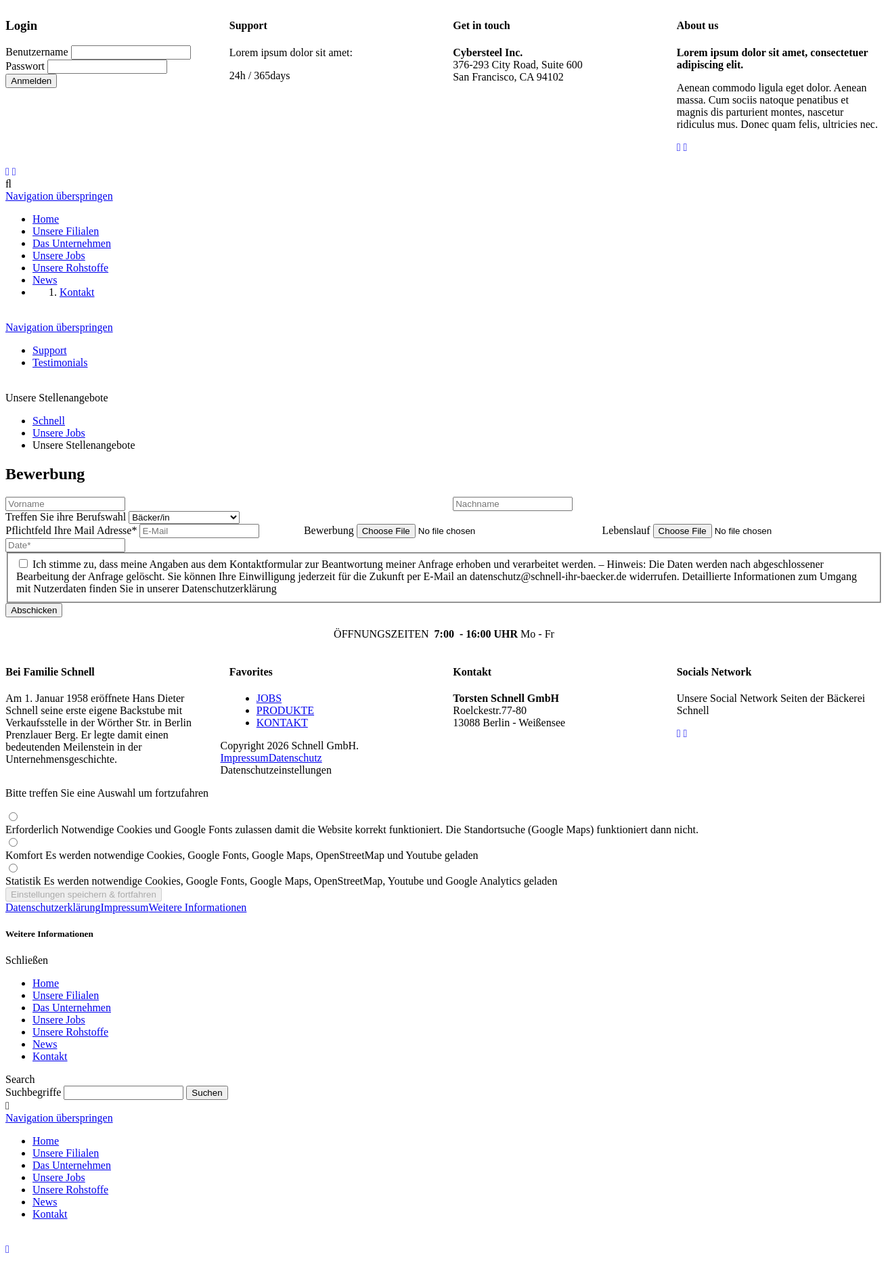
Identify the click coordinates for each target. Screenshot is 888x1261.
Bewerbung (330, 530)
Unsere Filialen (65, 995)
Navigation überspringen (59, 196)
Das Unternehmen (71, 1007)
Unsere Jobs (58, 1019)
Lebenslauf (627, 530)
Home (45, 983)
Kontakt (50, 1056)
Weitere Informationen (198, 907)
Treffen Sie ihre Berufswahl (67, 517)
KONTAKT (282, 722)
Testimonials (60, 362)
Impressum (245, 758)
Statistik (281, 881)
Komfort (242, 855)
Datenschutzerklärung (52, 907)
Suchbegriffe (33, 1092)
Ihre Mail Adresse (72, 530)
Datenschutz (295, 758)
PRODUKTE (285, 710)
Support (49, 350)
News (44, 1044)
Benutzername (36, 52)
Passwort (25, 66)
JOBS (269, 698)
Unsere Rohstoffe (70, 1032)
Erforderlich (351, 829)
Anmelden (31, 81)
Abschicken (34, 610)
